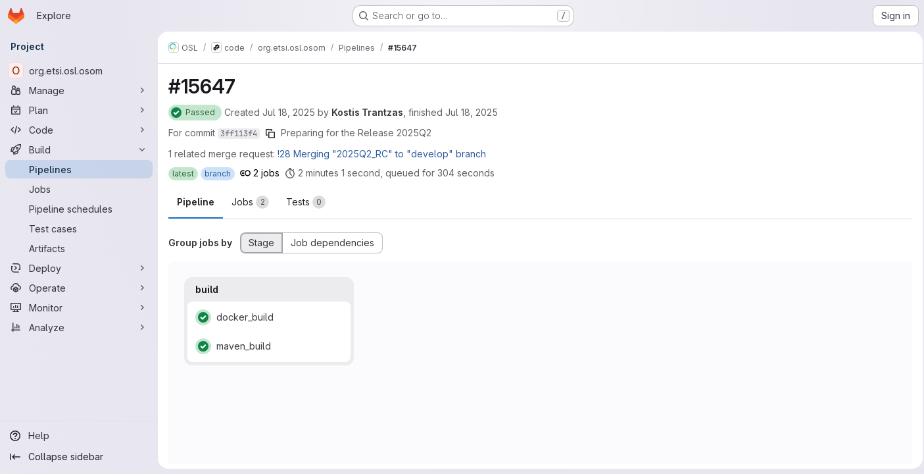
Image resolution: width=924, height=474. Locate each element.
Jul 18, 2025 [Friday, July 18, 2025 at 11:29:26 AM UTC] (288, 112)
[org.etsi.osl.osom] (79, 70)
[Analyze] (79, 327)
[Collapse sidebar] (79, 457)
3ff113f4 (238, 133)
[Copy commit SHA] (270, 134)
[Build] (79, 149)
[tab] (250, 202)
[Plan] (79, 110)
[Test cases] (79, 228)
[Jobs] (79, 189)
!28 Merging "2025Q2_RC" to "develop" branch (382, 153)
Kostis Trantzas (367, 112)
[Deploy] (79, 268)
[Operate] (79, 287)
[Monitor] (79, 307)
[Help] (79, 436)
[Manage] (79, 90)
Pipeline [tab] (195, 201)
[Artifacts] (79, 248)
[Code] (79, 129)
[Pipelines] (79, 169)
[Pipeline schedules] (79, 208)
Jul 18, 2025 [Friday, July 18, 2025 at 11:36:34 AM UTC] (471, 112)
